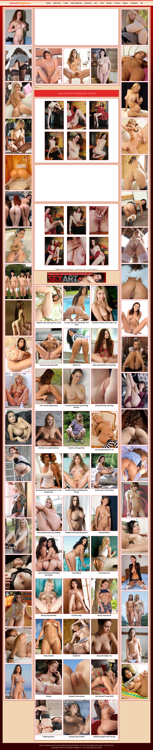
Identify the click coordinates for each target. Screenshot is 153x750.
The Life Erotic (109, 745)
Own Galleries (76, 3)
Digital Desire (94, 745)
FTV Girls (86, 745)
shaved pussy (80, 269)
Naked (20, 3)
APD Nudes (74, 745)
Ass (95, 3)
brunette (69, 269)
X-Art (80, 745)
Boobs (109, 3)
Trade (65, 3)
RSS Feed (57, 3)
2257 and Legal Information (92, 747)
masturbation (93, 269)
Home (48, 3)
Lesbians (134, 3)
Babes (125, 3)
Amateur (88, 3)
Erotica (117, 3)
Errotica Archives (56, 745)
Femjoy (47, 745)
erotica (62, 269)
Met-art (42, 745)
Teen (102, 3)
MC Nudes (66, 745)
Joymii (101, 745)
